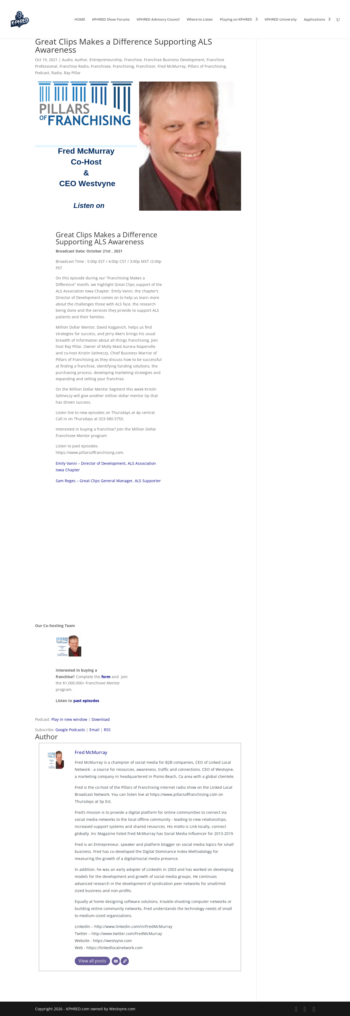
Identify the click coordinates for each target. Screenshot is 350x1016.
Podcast (42, 72)
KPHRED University (281, 19)
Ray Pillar (72, 72)
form (106, 676)
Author (81, 59)
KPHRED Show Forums (111, 19)
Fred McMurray (172, 66)
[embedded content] (138, 550)
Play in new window (69, 719)
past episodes (86, 700)
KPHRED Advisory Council (158, 19)
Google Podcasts (70, 729)
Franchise (133, 59)
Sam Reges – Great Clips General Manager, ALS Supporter (108, 480)
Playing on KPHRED (236, 19)
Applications (314, 19)
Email (94, 729)
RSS (107, 729)
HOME (79, 19)
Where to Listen (200, 19)
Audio (67, 59)
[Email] (116, 961)
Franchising (123, 66)
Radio (56, 72)
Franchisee (101, 66)
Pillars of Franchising (207, 66)
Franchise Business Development (174, 59)
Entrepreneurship (105, 59)
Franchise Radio (74, 66)
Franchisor (145, 66)
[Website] (125, 961)
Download (101, 719)
